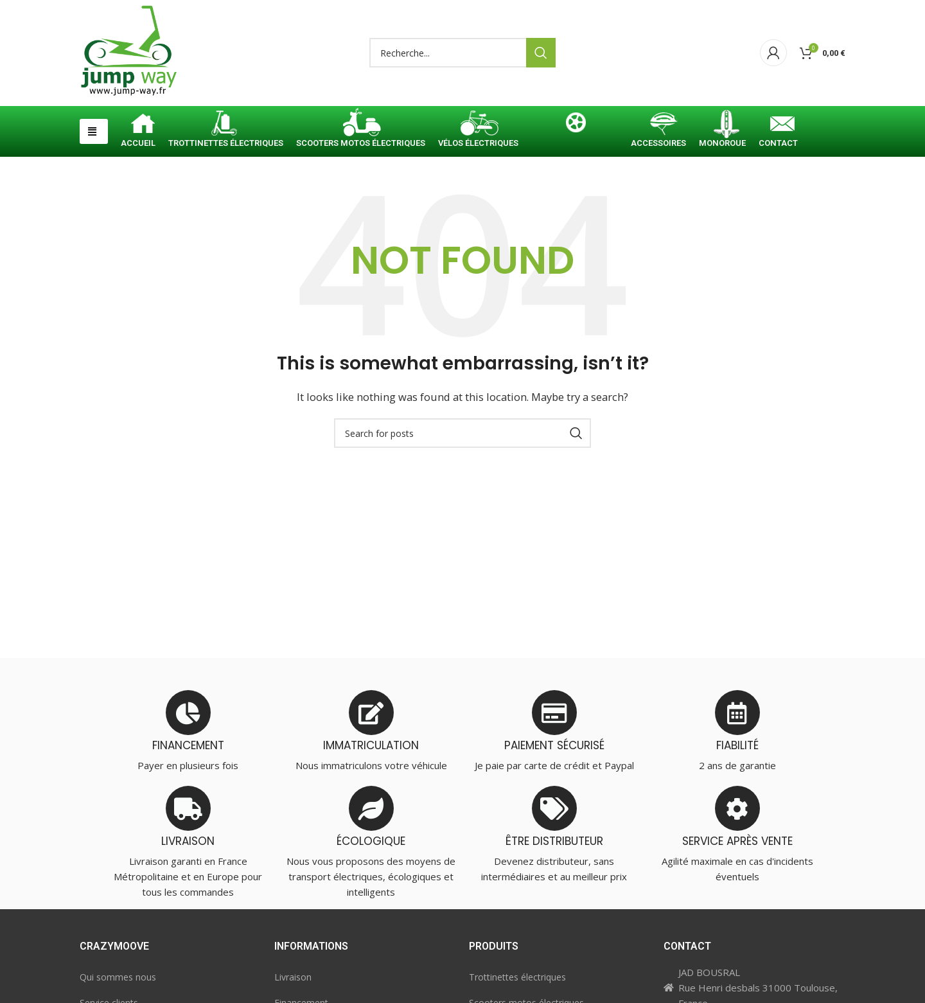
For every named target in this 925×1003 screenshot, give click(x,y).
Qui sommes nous (118, 977)
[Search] (462, 53)
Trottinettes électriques (517, 977)
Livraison (293, 977)
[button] (94, 131)
